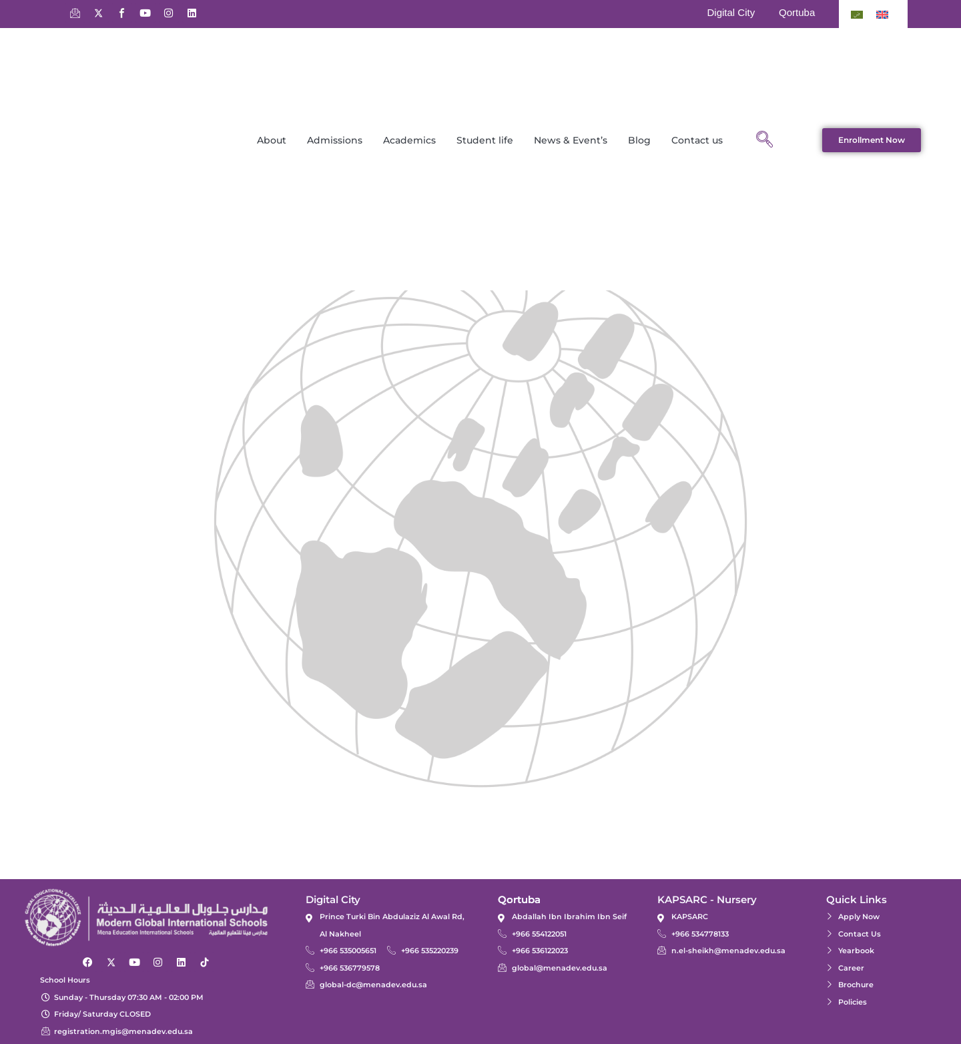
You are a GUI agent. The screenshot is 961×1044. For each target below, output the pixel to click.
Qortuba (797, 12)
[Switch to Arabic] (857, 14)
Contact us (697, 140)
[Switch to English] (882, 14)
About (271, 140)
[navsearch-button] (764, 140)
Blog (639, 140)
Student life (484, 140)
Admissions (334, 140)
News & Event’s (570, 140)
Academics (409, 140)
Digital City (731, 12)
